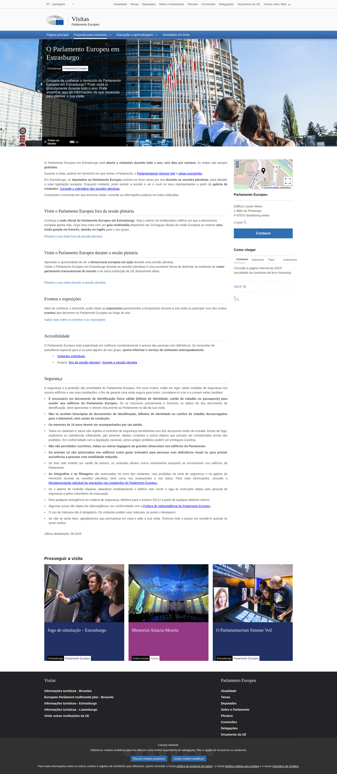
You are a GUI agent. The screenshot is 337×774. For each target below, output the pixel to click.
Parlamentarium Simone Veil (156, 173)
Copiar (238, 222)
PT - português (55, 4)
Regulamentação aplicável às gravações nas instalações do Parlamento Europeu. (103, 483)
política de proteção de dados (194, 767)
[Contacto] (263, 233)
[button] (277, 4)
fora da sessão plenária (84, 362)
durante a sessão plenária (120, 362)
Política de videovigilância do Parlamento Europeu (176, 506)
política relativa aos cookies (242, 767)
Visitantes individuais (71, 356)
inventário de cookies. (285, 767)
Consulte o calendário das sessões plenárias (89, 188)
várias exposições (190, 173)
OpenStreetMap (271, 188)
